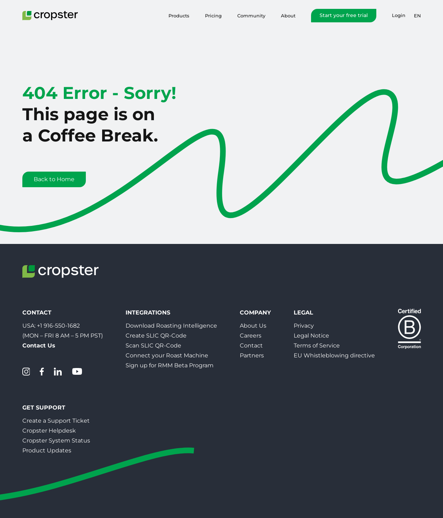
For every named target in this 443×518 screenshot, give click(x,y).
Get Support (43, 407)
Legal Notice (311, 335)
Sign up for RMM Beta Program (170, 365)
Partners (252, 355)
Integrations (148, 312)
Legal (303, 312)
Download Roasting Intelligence (171, 325)
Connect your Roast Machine (167, 355)
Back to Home (54, 179)
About (288, 15)
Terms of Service (317, 345)
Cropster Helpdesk (49, 430)
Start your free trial (344, 15)
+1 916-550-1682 (58, 325)
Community (251, 15)
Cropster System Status (56, 440)
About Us (253, 325)
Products (178, 15)
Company (255, 312)
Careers (250, 335)
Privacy (304, 325)
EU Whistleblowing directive (334, 355)
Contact (251, 345)
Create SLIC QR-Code (156, 335)
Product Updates (46, 450)
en (417, 15)
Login (398, 15)
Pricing (213, 15)
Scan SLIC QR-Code (153, 345)
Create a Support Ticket (56, 420)
